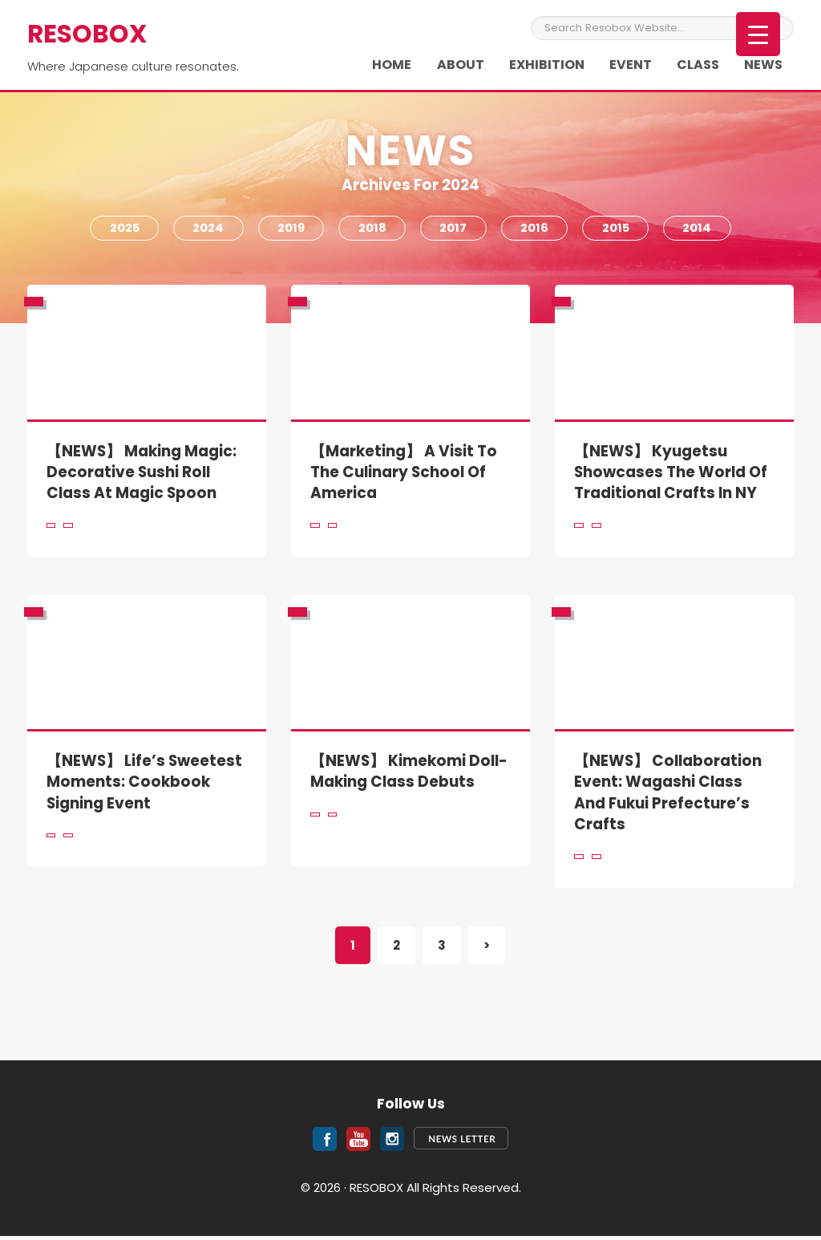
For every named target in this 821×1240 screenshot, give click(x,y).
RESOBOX (88, 33)
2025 (117, 229)
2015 (621, 229)
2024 (203, 229)
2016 (538, 229)
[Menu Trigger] (758, 34)
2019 (288, 229)
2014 (704, 229)
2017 (454, 229)
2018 (372, 229)
